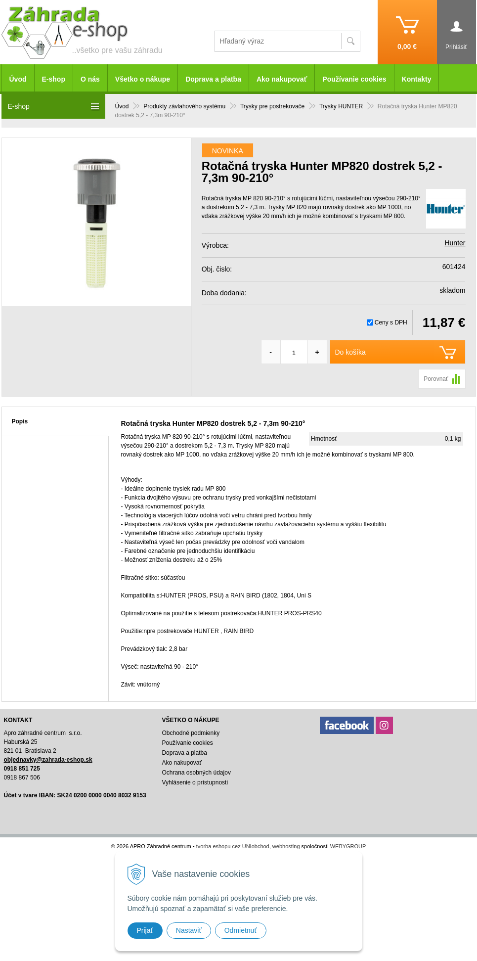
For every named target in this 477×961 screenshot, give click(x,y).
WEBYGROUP (348, 846)
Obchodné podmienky (190, 733)
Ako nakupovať (282, 79)
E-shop (53, 79)
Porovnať (436, 378)
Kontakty (417, 79)
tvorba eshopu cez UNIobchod (232, 846)
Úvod (18, 79)
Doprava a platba (213, 79)
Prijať (145, 930)
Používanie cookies (354, 79)
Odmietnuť (240, 930)
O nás (90, 79)
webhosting (286, 846)
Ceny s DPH (391, 322)
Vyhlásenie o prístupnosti (195, 782)
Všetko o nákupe (142, 79)
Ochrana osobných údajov (196, 772)
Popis (20, 421)
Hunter (454, 243)
